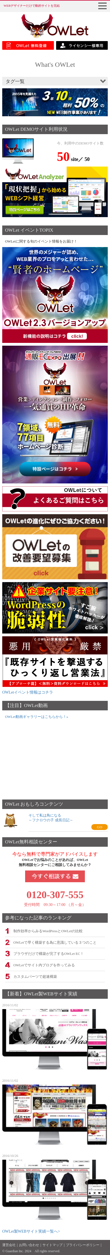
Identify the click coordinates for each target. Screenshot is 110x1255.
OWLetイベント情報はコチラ (27, 692)
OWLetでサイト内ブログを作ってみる (44, 965)
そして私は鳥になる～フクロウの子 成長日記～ (50, 817)
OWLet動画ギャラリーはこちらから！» (36, 717)
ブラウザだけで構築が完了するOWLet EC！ (48, 954)
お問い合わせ (29, 1245)
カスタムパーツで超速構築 (35, 977)
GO (99, 827)
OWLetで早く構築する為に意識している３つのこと (55, 943)
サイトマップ (52, 1245)
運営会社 (9, 1245)
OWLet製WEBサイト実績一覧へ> (31, 1231)
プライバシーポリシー (82, 1245)
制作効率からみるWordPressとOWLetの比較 (48, 931)
